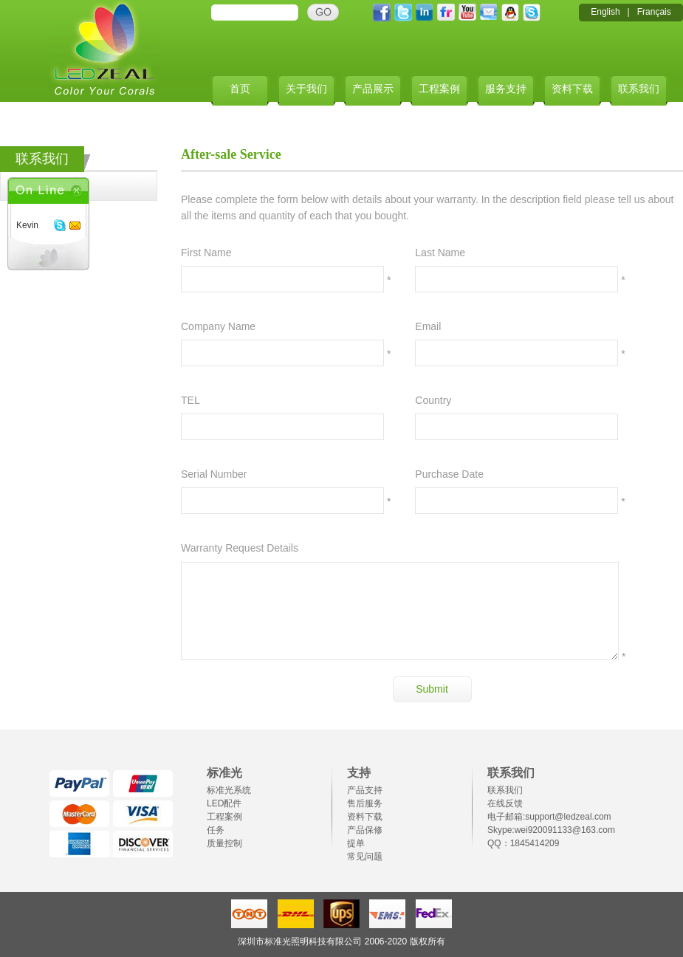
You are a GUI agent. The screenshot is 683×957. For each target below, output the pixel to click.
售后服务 (364, 803)
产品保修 (364, 830)
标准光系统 (229, 790)
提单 (356, 843)
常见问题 (364, 856)
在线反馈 (505, 803)
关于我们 (306, 89)
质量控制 (224, 843)
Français (654, 12)
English (605, 12)
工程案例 (439, 89)
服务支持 (505, 89)
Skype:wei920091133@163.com (551, 830)
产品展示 (373, 89)
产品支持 (364, 790)
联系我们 (638, 89)
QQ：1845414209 (523, 843)
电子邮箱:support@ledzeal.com (549, 817)
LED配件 (224, 803)
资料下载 (572, 89)
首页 (240, 89)
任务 (215, 830)
